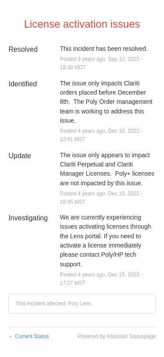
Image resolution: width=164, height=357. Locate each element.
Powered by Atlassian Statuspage (116, 336)
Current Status (28, 336)
